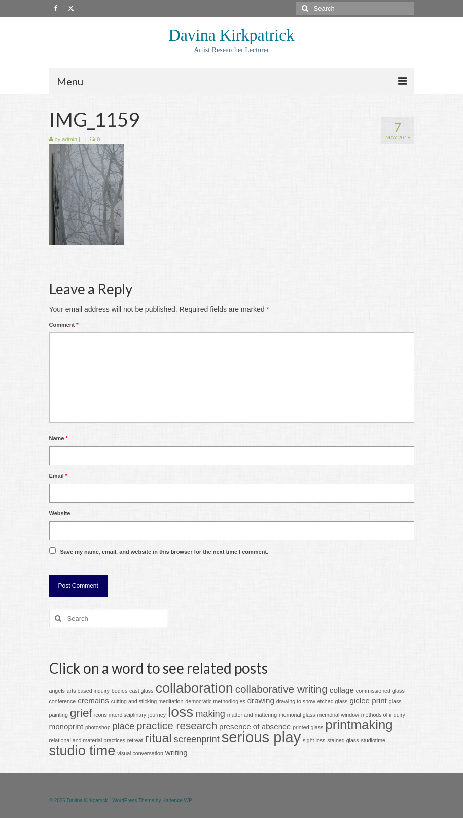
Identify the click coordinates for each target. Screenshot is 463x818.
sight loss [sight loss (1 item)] (314, 740)
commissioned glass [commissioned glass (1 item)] (380, 691)
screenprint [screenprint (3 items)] (197, 739)
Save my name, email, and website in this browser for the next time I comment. (164, 552)
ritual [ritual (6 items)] (158, 738)
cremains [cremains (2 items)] (93, 700)
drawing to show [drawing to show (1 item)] (295, 701)
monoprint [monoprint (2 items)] (66, 726)
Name (58, 438)
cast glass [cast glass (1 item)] (141, 691)
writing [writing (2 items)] (176, 752)
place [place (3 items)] (124, 726)
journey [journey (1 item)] (157, 715)
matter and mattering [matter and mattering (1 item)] (252, 715)
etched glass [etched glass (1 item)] (332, 701)
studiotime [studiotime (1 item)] (373, 740)
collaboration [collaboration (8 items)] (194, 688)
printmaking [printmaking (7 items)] (359, 725)
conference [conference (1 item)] (62, 701)
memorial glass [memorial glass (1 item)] (297, 715)
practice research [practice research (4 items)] (176, 725)
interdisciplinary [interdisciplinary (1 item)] (127, 715)
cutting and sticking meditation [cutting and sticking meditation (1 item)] (147, 701)
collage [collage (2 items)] (342, 690)
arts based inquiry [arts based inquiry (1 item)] (88, 691)
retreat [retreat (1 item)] (135, 740)
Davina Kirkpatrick (232, 35)
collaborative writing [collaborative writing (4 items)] (281, 689)
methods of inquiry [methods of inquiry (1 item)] (383, 715)
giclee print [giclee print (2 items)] (367, 700)
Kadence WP (177, 800)
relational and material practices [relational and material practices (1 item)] (87, 740)
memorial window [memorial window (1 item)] (338, 715)
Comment (64, 325)
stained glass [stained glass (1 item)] (343, 740)
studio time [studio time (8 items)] (82, 750)
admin (69, 139)
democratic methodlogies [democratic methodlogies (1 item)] (215, 701)
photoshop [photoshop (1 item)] (98, 727)
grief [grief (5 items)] (81, 712)
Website (59, 513)
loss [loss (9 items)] (180, 711)
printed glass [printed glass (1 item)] (308, 727)
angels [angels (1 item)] (57, 691)
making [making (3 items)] (210, 713)
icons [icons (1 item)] (100, 715)
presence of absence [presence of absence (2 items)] (255, 726)
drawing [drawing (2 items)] (260, 700)
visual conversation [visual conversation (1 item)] (140, 753)
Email (58, 476)
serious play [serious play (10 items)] (261, 737)
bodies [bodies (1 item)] (119, 691)
